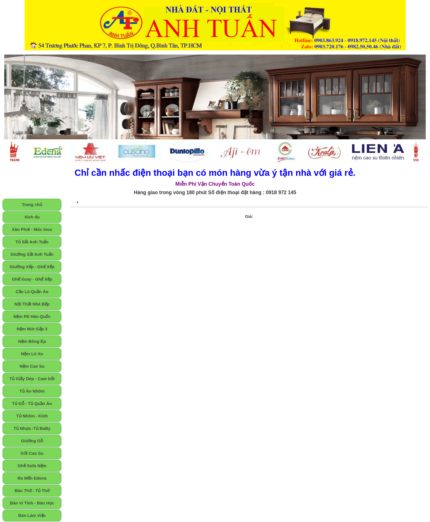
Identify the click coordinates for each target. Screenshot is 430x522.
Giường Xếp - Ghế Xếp (32, 266)
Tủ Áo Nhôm (32, 391)
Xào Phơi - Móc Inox (32, 229)
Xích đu (32, 217)
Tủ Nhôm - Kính (32, 415)
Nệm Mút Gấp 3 (32, 328)
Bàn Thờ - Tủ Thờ (32, 490)
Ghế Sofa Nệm (32, 465)
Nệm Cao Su (32, 366)
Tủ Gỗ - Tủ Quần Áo (32, 403)
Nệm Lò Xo (32, 353)
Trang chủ (32, 204)
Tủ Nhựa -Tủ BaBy (32, 428)
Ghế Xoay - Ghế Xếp (32, 279)
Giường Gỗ (32, 440)
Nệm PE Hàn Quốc (32, 316)
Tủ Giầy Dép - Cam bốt (32, 378)
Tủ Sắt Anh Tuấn (32, 241)
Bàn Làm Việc (32, 515)
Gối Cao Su (32, 453)
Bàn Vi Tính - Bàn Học (32, 503)
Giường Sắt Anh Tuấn (31, 254)
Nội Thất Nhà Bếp (32, 304)
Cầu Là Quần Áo (32, 291)
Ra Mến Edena (32, 478)
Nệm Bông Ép (32, 341)
